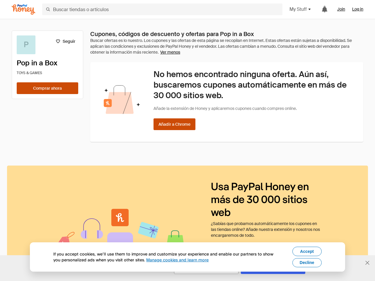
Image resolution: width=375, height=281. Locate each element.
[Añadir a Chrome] (174, 124)
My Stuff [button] (300, 9)
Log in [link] (357, 9)
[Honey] (23, 9)
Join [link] (341, 9)
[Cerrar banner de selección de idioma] (367, 262)
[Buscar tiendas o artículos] (162, 9)
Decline (307, 262)
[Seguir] (65, 41)
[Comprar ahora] (47, 88)
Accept (307, 251)
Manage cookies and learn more (177, 259)
